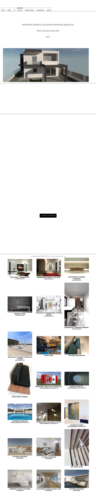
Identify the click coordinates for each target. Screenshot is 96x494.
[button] (15, 136)
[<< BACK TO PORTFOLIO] (48, 216)
